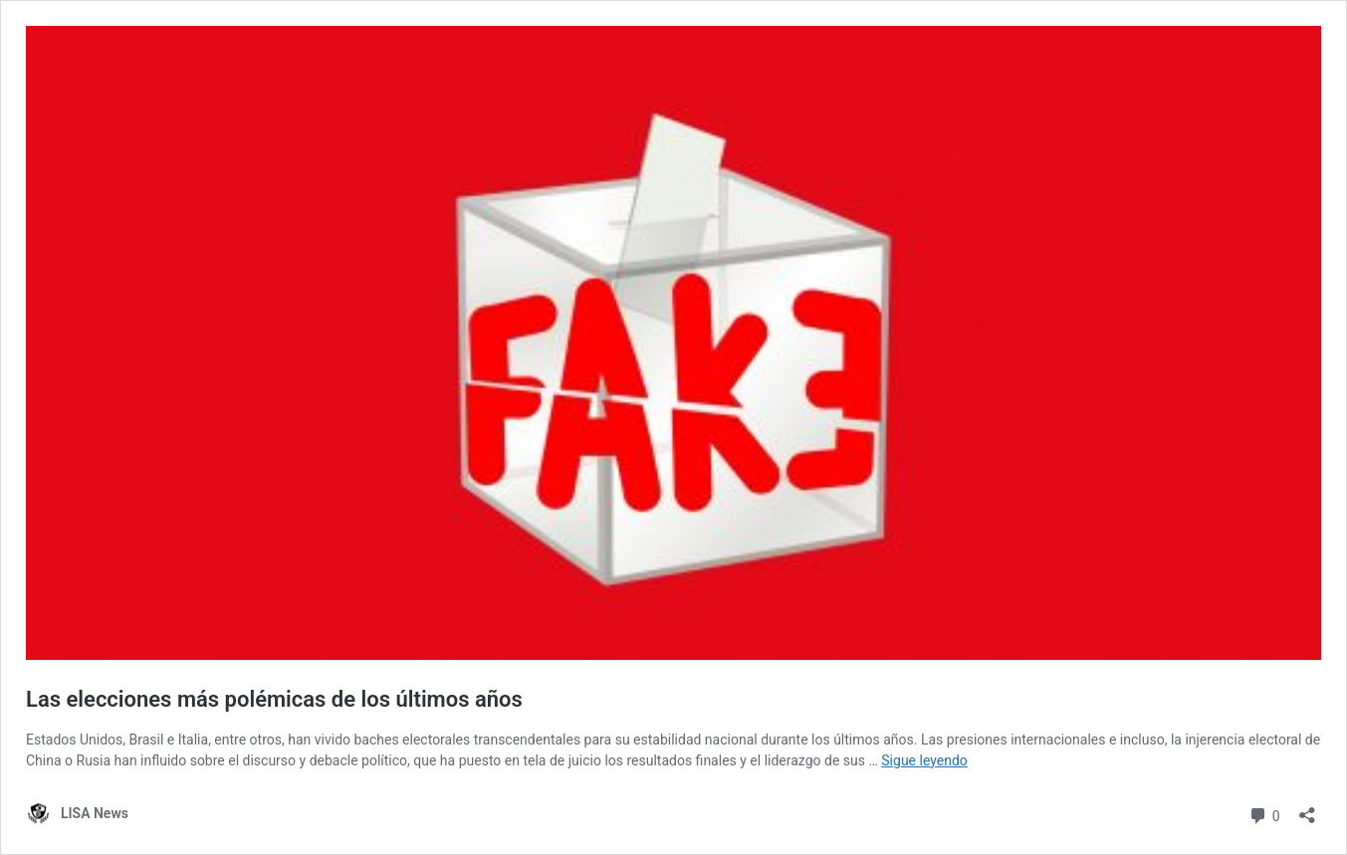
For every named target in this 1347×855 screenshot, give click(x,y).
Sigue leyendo (924, 760)
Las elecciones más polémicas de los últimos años (274, 699)
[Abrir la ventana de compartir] (1307, 808)
